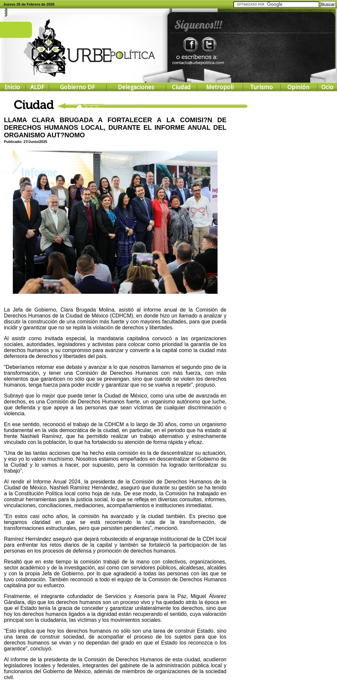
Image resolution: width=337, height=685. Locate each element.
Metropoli (220, 87)
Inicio (12, 87)
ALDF (37, 87)
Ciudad (181, 87)
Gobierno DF (77, 87)
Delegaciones (136, 87)
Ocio (327, 87)
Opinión (298, 87)
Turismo (261, 87)
